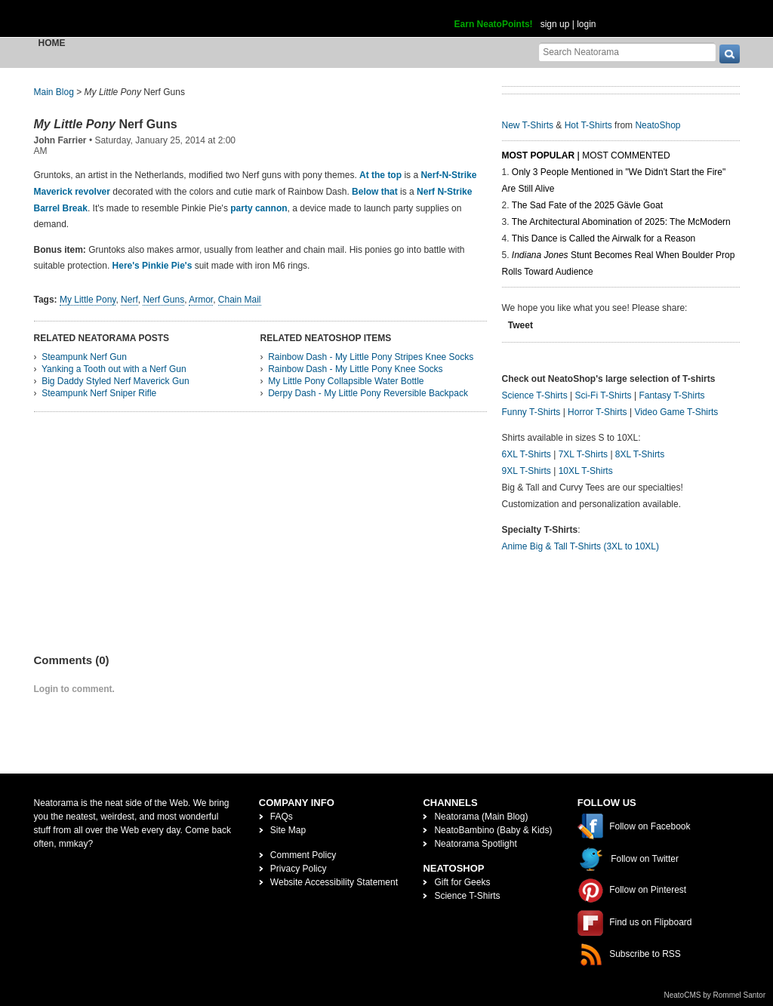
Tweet (520, 325)
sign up (555, 24)
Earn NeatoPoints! (493, 24)
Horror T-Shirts (597, 412)
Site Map (288, 830)
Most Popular (538, 155)
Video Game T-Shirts (676, 412)
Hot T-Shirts (588, 125)
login (586, 24)
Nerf (129, 299)
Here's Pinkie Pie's (152, 265)
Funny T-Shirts (531, 412)
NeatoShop (657, 125)
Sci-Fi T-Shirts (602, 395)
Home (52, 43)
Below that (375, 191)
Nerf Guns (105, 124)
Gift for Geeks (462, 882)
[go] (729, 54)
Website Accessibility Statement (334, 882)
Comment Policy (303, 855)
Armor (201, 299)
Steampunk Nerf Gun (84, 357)
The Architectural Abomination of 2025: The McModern (621, 222)
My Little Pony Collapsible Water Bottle (345, 381)
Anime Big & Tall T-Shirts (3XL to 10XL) (581, 546)
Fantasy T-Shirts (671, 395)
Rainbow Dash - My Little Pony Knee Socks (355, 369)
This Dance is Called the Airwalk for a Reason (603, 238)
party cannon (258, 208)
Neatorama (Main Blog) (481, 816)
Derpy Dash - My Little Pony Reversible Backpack (368, 393)
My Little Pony (87, 299)
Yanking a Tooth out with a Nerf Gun (114, 369)
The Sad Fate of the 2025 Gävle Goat (587, 205)
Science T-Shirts (535, 395)
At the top (380, 175)
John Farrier (60, 140)
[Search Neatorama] (627, 51)
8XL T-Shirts (639, 454)
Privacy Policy (298, 868)
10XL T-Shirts (586, 471)
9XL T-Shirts (526, 471)
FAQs (281, 816)
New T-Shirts (527, 125)
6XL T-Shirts (526, 454)
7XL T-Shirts (583, 454)
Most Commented (626, 155)
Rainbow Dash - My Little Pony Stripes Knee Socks (370, 357)
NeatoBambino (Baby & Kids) (493, 830)
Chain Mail (239, 299)
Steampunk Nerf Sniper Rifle (99, 393)
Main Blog (54, 92)
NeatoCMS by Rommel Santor (715, 995)
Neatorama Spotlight (475, 843)
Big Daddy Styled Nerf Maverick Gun (115, 381)
